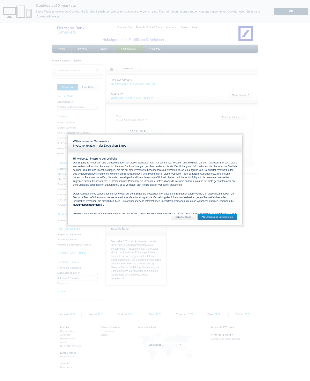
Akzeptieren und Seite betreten (217, 217)
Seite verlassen (183, 217)
